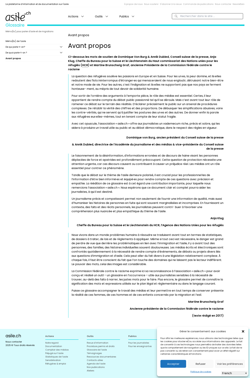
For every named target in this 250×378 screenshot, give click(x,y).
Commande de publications (198, 4)
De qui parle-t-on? (15, 46)
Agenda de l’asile (96, 363)
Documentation (53, 346)
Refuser (201, 364)
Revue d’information (97, 342)
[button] (243, 331)
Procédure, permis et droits (101, 346)
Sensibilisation (53, 360)
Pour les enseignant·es (140, 346)
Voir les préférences (230, 364)
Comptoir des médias (57, 349)
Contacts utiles (95, 360)
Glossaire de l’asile (97, 349)
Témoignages (94, 353)
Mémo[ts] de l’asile (16, 41)
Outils (99, 16)
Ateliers (90, 370)
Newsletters (238, 4)
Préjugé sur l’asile (54, 353)
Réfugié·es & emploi (55, 363)
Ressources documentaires (101, 356)
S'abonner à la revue (171, 4)
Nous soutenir (151, 4)
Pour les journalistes (138, 342)
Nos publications (96, 367)
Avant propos (13, 58)
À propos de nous (133, 4)
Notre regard (52, 342)
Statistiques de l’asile (56, 356)
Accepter (173, 364)
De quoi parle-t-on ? (16, 52)
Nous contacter (223, 4)
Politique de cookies (200, 371)
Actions (73, 16)
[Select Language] (234, 373)
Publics (124, 16)
